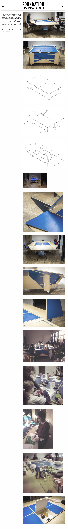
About (3, 6)
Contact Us (61, 6)
